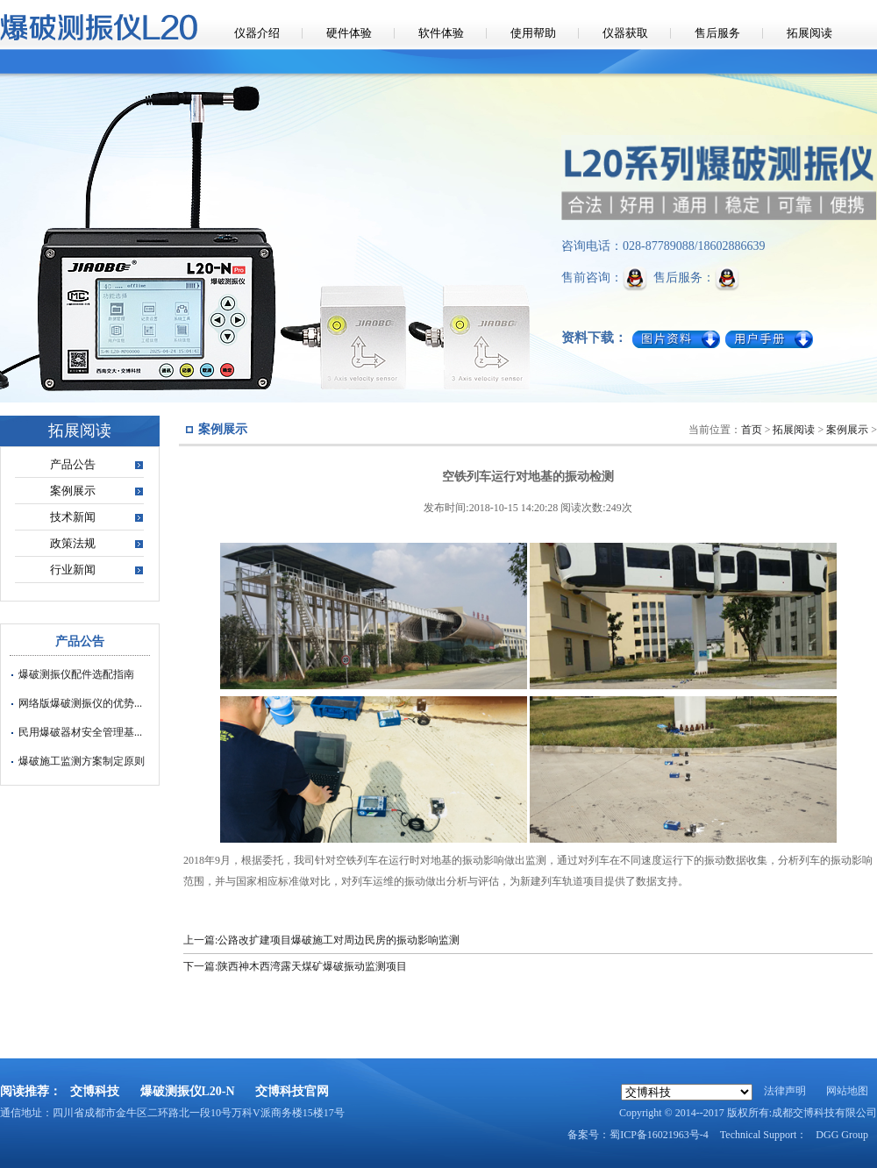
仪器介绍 (257, 32)
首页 (751, 430)
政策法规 (73, 543)
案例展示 (73, 490)
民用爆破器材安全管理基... (80, 732)
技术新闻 (73, 516)
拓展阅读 (809, 32)
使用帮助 (533, 32)
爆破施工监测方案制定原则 (81, 761)
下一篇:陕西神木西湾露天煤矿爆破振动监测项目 (295, 966)
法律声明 (785, 1091)
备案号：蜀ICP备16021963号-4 (638, 1135)
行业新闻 (73, 569)
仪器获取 (625, 32)
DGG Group (842, 1135)
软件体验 (441, 32)
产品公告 (73, 464)
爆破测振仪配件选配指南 (76, 674)
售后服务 (717, 32)
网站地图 (847, 1091)
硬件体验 (349, 32)
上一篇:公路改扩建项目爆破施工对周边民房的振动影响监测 (321, 940)
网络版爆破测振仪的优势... (80, 703)
